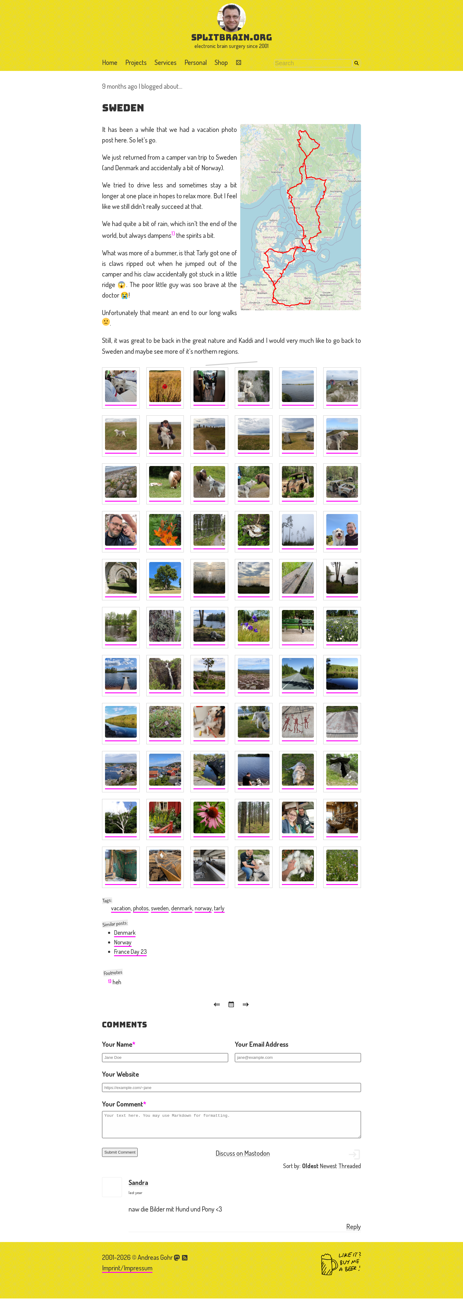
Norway (123, 942)
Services (166, 62)
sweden (160, 908)
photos (140, 908)
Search (356, 63)
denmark (181, 908)
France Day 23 (130, 951)
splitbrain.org (231, 37)
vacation (121, 908)
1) (173, 233)
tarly (219, 908)
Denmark (125, 932)
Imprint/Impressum (127, 1272)
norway (203, 908)
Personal (195, 62)
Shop (221, 62)
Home (109, 62)
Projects (136, 62)
